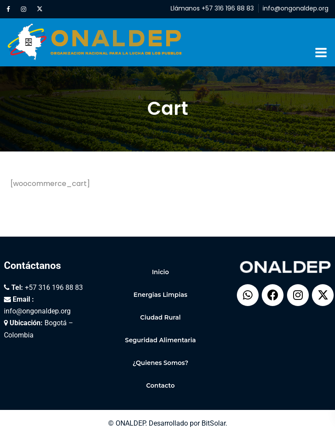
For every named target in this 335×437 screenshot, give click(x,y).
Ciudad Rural (160, 317)
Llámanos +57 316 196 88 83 (212, 8)
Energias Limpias (160, 295)
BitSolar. (214, 423)
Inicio (160, 272)
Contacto (160, 385)
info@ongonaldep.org (295, 8)
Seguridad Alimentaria (160, 340)
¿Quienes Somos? (160, 363)
